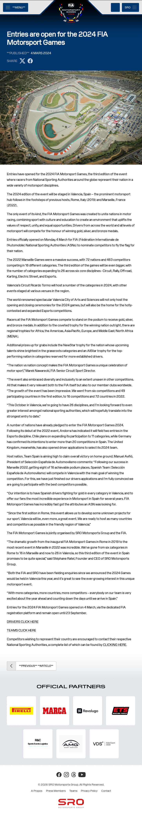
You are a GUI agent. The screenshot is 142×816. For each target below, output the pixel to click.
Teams (73, 791)
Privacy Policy (89, 791)
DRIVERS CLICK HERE (23, 622)
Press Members (56, 791)
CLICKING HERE (114, 645)
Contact (106, 791)
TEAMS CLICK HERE (21, 630)
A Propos (36, 791)
